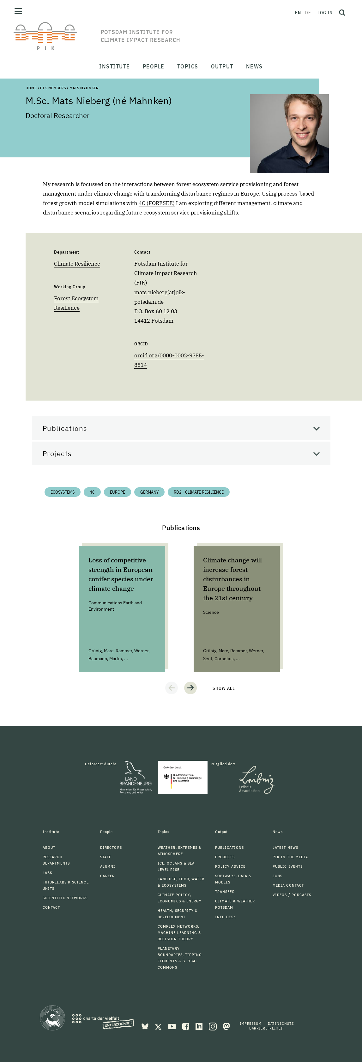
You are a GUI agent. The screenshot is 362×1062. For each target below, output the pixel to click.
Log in (325, 12)
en (298, 12)
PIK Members (53, 87)
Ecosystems (63, 492)
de (308, 12)
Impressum (251, 1023)
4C (92, 492)
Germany (149, 492)
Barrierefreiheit (266, 1028)
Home (31, 87)
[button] (171, 688)
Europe (117, 492)
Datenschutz (281, 1023)
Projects (57, 453)
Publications (65, 428)
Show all (224, 688)
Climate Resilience (77, 263)
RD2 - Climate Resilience (199, 492)
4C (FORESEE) (157, 203)
